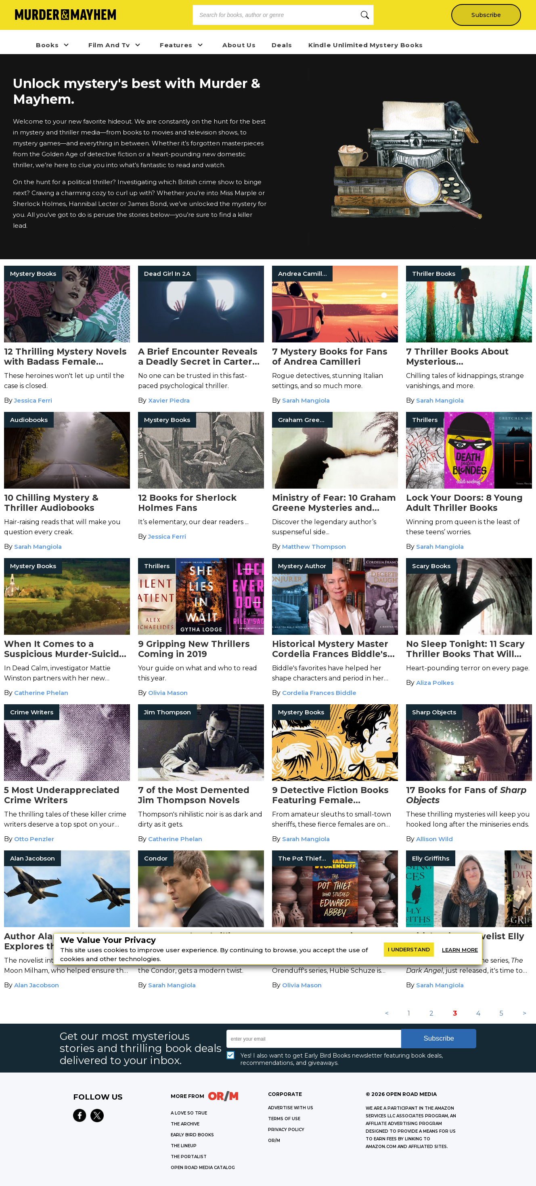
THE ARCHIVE (185, 1124)
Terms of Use (284, 1118)
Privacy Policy (286, 1129)
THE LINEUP (184, 1145)
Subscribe (486, 15)
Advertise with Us (290, 1107)
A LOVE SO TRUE (189, 1113)
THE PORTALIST (189, 1156)
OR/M (274, 1140)
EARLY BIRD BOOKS (192, 1135)
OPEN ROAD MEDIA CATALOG (203, 1167)
